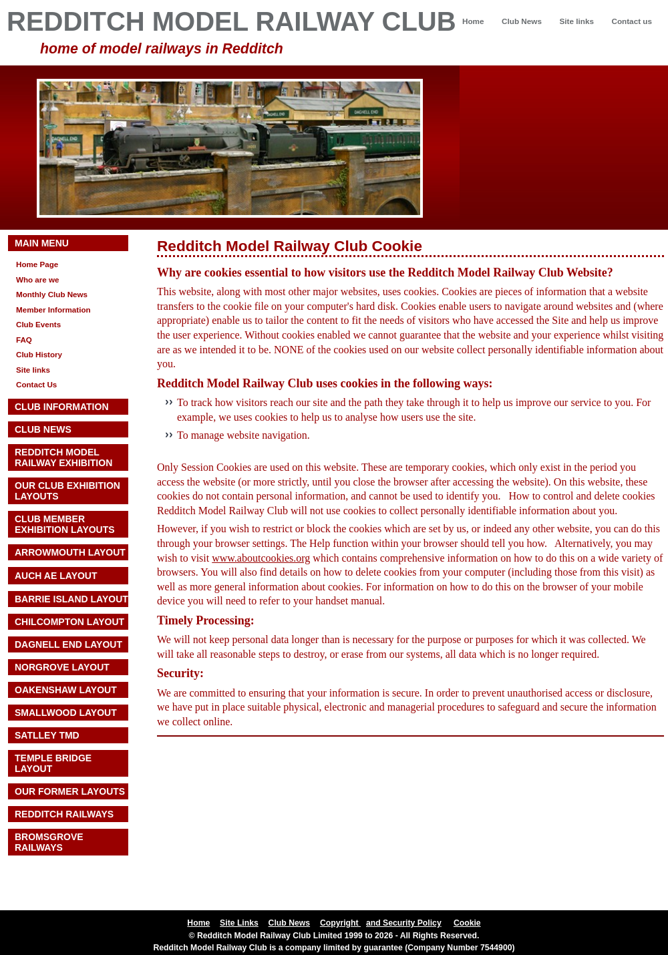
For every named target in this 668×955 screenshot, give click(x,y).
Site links (576, 21)
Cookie (467, 923)
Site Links (239, 923)
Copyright (340, 923)
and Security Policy (404, 923)
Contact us (631, 21)
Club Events (38, 324)
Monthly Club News (52, 294)
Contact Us (36, 384)
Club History (39, 354)
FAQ (24, 339)
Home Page (37, 264)
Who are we (37, 279)
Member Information (53, 309)
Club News (522, 21)
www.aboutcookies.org (261, 558)
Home (473, 21)
